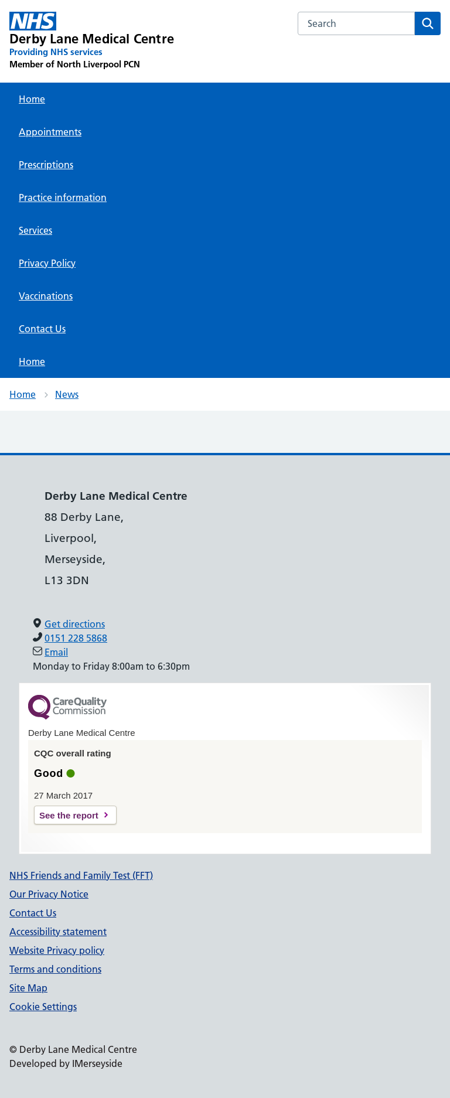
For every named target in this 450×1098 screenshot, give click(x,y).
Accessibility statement (58, 931)
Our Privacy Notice (48, 894)
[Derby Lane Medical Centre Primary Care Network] (91, 41)
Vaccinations (46, 296)
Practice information (63, 197)
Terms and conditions (55, 969)
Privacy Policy (47, 263)
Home (32, 99)
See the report (68, 815)
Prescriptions (46, 165)
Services (35, 230)
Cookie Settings (43, 1006)
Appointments (50, 132)
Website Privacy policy (56, 950)
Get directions (75, 624)
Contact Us (42, 329)
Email (56, 652)
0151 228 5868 (76, 638)
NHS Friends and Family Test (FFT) (81, 875)
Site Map (28, 988)
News (67, 394)
